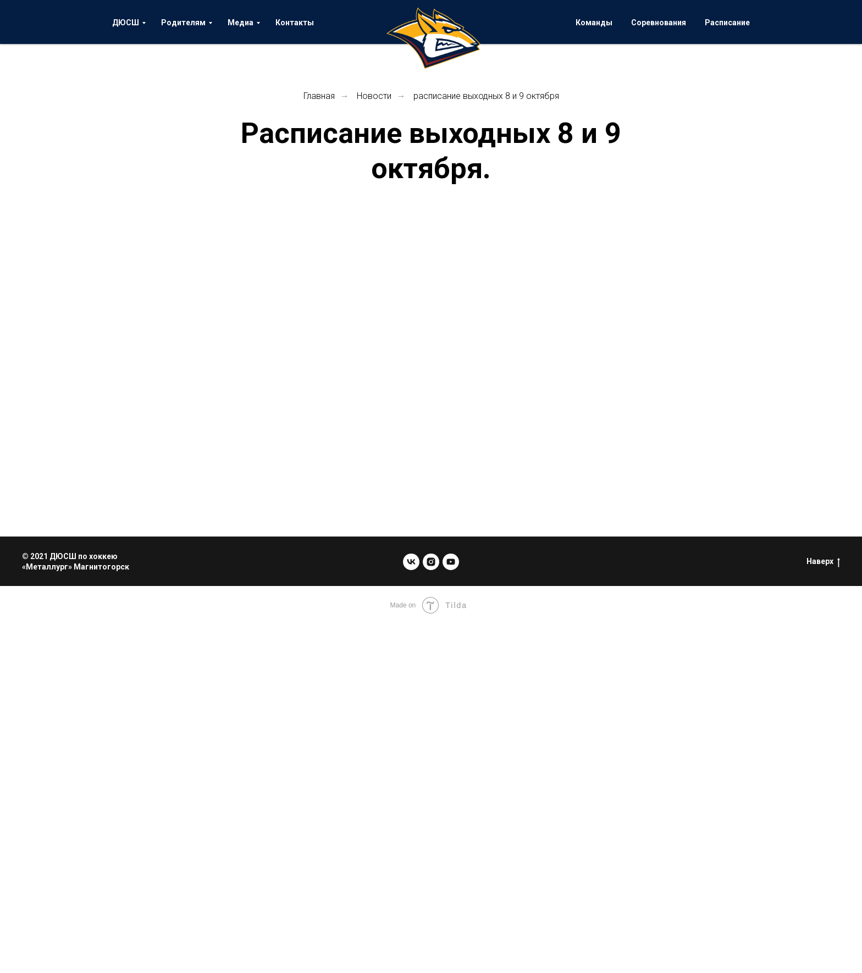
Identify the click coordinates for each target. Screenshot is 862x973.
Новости (374, 96)
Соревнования (658, 22)
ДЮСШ (125, 22)
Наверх (823, 562)
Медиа (240, 22)
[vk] (411, 562)
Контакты (294, 22)
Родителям (183, 22)
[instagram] (431, 562)
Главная (319, 96)
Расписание (727, 22)
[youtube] (451, 562)
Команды (594, 22)
